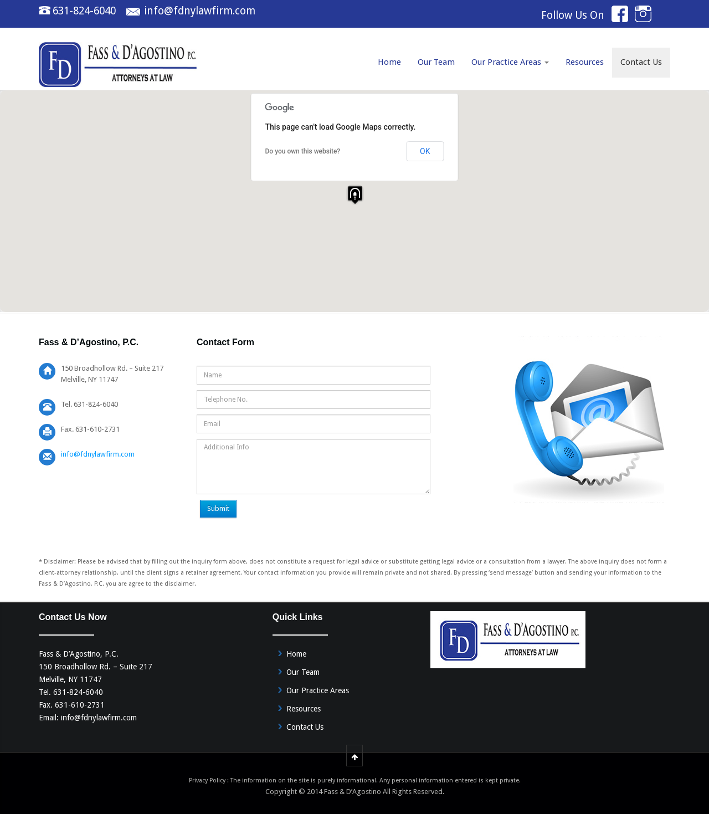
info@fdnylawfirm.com (199, 10)
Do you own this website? (303, 151)
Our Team (436, 62)
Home (389, 62)
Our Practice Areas (510, 62)
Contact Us (641, 62)
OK (425, 151)
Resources (585, 62)
